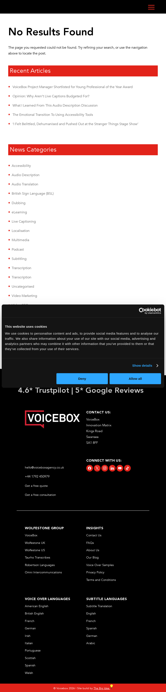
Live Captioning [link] (24, 221)
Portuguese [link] (33, 651)
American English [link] (36, 606)
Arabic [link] (90, 643)
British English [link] (34, 613)
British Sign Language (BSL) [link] (33, 193)
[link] (52, 427)
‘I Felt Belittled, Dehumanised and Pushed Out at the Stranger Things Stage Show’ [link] (75, 124)
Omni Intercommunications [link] (43, 572)
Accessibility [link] (21, 165)
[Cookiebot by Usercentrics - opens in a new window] (142, 311)
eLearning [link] (19, 212)
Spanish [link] (30, 665)
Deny (82, 378)
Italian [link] (29, 643)
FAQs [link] (90, 543)
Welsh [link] (29, 673)
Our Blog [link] (92, 557)
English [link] (91, 613)
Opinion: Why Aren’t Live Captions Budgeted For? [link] (51, 96)
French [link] (29, 621)
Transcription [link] (21, 268)
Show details (142, 365)
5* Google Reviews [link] (110, 391)
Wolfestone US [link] (35, 550)
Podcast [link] (18, 249)
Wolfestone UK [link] (35, 543)
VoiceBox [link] (31, 535)
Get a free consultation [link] (41, 495)
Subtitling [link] (19, 258)
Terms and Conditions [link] (101, 580)
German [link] (30, 628)
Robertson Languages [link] (40, 565)
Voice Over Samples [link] (100, 565)
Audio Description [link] (26, 175)
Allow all (135, 378)
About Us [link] (92, 550)
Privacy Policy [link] (95, 572)
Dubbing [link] (19, 203)
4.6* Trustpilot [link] (43, 391)
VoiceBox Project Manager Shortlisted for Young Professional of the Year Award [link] (73, 87)
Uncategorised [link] (23, 286)
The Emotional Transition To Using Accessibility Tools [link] (53, 114)
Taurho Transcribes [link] (37, 557)
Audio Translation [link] (25, 184)
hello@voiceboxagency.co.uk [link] (44, 467)
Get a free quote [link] (37, 486)
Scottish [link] (30, 658)
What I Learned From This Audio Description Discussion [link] (55, 105)
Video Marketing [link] (24, 295)
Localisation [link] (21, 230)
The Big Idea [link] (103, 688)
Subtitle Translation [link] (99, 606)
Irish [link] (27, 636)
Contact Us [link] (93, 535)
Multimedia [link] (20, 240)
